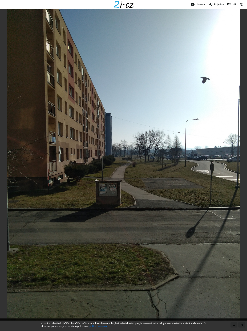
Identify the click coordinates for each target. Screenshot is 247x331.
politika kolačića (98, 326)
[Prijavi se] (216, 4)
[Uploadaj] (198, 4)
